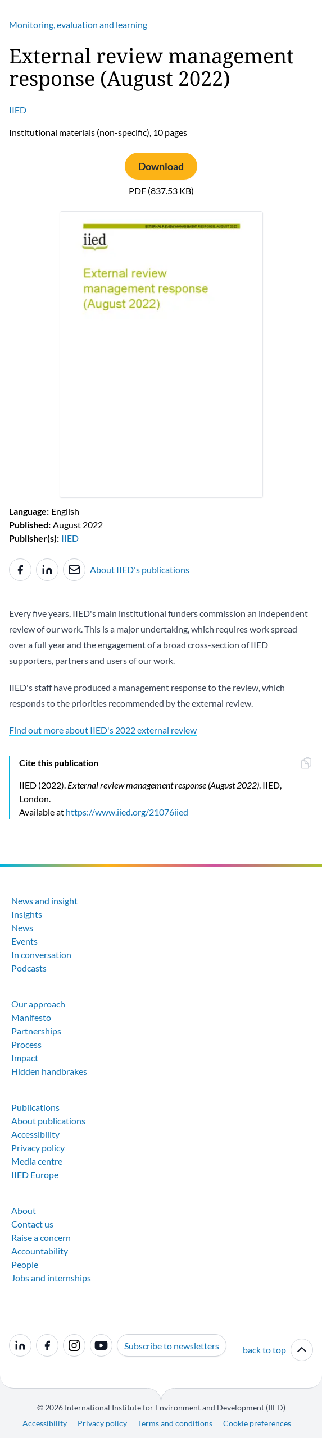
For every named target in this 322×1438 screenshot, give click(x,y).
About (23, 1210)
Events (24, 941)
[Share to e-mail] (74, 569)
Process (26, 1044)
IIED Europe (34, 1174)
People (24, 1264)
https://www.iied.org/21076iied (127, 812)
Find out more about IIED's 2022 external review (103, 730)
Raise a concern (41, 1237)
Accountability (39, 1250)
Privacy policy (38, 1147)
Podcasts (29, 968)
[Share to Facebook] (20, 569)
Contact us (32, 1224)
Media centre (36, 1161)
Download (161, 166)
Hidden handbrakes (49, 1071)
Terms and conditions (175, 1423)
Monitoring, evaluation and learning (78, 24)
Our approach (38, 1004)
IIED (17, 109)
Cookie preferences (257, 1423)
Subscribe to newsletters (171, 1345)
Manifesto (31, 1017)
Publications (35, 1107)
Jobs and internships (51, 1277)
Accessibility (35, 1134)
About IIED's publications (139, 569)
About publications (48, 1120)
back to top (278, 1350)
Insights (26, 914)
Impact (24, 1057)
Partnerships (36, 1030)
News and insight (44, 900)
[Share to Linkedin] (47, 569)
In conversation (41, 954)
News (22, 927)
